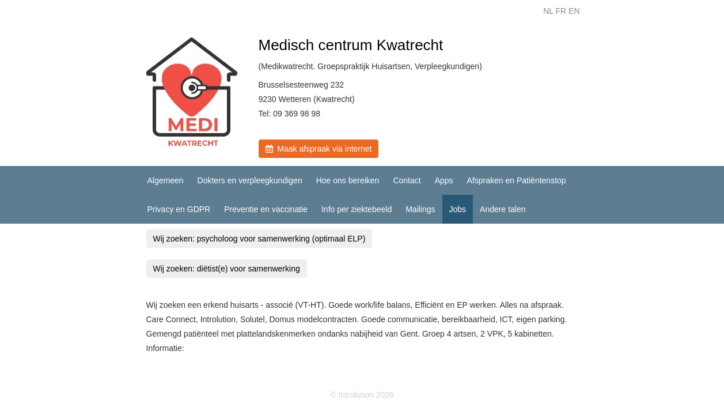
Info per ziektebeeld (356, 209)
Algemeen (165, 180)
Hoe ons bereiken (348, 180)
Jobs (458, 209)
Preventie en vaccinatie (266, 209)
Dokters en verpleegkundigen (250, 180)
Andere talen (502, 209)
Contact (406, 180)
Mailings (420, 209)
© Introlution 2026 (362, 394)
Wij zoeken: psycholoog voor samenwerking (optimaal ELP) (259, 238)
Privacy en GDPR (179, 209)
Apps (444, 180)
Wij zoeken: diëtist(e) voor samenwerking (226, 268)
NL (548, 11)
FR (560, 11)
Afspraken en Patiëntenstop (516, 180)
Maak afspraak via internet (319, 148)
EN (573, 11)
